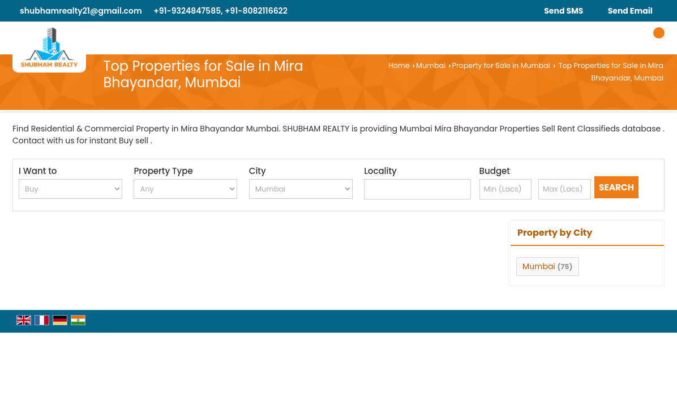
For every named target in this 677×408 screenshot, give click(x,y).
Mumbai (430, 65)
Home (399, 65)
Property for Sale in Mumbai (501, 65)
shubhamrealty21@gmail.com (81, 10)
